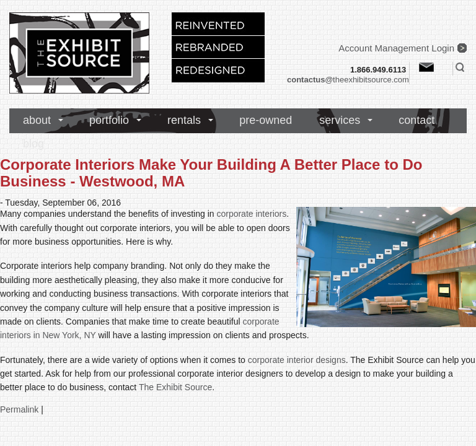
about (37, 120)
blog (33, 144)
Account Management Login (396, 48)
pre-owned (265, 120)
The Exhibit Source (175, 387)
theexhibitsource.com (348, 79)
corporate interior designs (297, 360)
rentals (184, 120)
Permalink (19, 409)
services (339, 120)
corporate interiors (251, 214)
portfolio (109, 120)
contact (416, 120)
